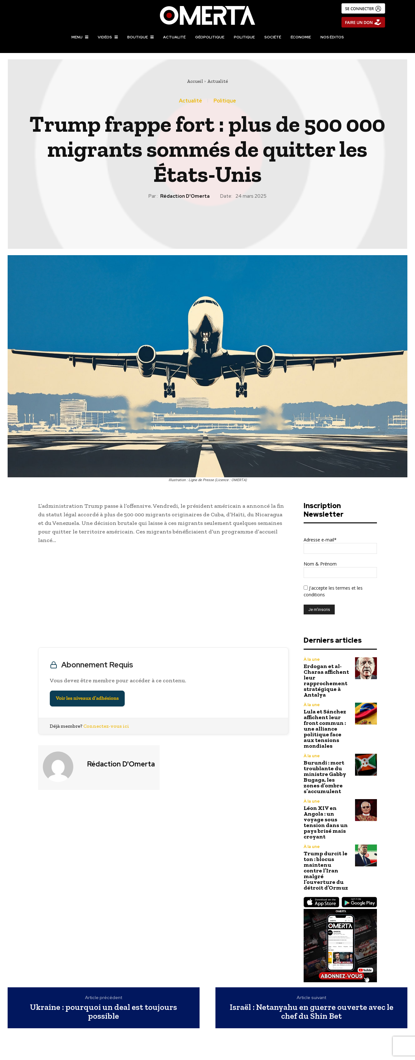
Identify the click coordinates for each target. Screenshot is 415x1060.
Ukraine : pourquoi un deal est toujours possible (103, 1012)
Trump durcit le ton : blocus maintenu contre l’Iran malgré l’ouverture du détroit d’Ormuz (326, 870)
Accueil (195, 81)
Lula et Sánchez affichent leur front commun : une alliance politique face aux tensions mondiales (325, 728)
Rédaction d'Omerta (185, 196)
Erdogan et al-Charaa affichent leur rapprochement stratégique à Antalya (326, 680)
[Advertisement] (163, 597)
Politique (225, 100)
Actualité (217, 81)
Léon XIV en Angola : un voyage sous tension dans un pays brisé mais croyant (326, 822)
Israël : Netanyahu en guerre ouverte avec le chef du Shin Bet (311, 1012)
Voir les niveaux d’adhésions (87, 698)
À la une (312, 659)
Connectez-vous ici (106, 726)
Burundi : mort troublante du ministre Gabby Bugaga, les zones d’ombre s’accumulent (325, 777)
